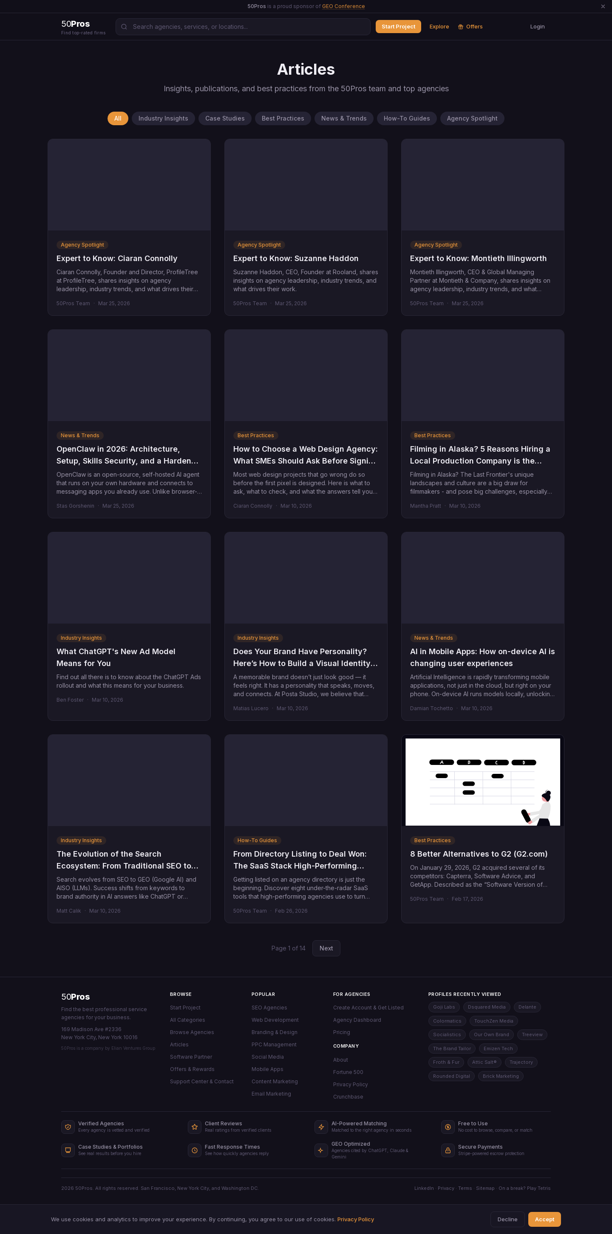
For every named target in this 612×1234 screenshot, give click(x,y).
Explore (439, 26)
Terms (465, 1188)
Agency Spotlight (472, 118)
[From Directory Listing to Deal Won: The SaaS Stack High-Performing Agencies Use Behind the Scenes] (306, 780)
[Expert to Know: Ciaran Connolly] (129, 184)
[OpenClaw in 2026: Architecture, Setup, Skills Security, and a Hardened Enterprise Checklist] (129, 375)
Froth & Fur (446, 1062)
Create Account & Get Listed (368, 1007)
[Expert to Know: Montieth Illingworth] (483, 184)
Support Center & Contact (202, 1081)
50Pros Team (73, 303)
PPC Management (274, 1044)
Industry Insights (163, 118)
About (340, 1060)
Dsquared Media (487, 1007)
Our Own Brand (491, 1034)
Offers (470, 26)
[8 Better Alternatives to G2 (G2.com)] (483, 780)
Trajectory (521, 1062)
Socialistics (447, 1034)
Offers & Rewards (192, 1069)
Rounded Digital (451, 1076)
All (118, 118)
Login (537, 26)
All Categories (187, 1020)
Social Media (268, 1057)
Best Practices (283, 118)
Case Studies (225, 118)
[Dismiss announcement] (603, 6)
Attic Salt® (484, 1062)
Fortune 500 (348, 1072)
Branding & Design (275, 1032)
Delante (527, 1007)
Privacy (446, 1188)
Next (326, 948)
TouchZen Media (493, 1021)
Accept (544, 1219)
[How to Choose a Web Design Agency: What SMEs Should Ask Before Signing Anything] (306, 375)
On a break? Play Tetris (525, 1188)
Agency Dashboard (357, 1020)
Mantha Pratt (425, 506)
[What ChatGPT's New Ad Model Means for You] (129, 578)
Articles (179, 1044)
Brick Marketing (501, 1076)
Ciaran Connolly (252, 506)
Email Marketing (271, 1094)
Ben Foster (70, 700)
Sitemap (485, 1188)
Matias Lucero (251, 708)
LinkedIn (424, 1188)
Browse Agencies (192, 1032)
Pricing (341, 1032)
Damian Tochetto (431, 708)
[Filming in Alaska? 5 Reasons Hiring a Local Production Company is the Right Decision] (483, 375)
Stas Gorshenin (75, 506)
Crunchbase (348, 1096)
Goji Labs (444, 1007)
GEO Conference (343, 6)
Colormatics (447, 1021)
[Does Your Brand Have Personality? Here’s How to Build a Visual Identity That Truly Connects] (306, 578)
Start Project (398, 26)
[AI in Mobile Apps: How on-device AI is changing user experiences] (483, 578)
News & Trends (344, 118)
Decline (508, 1219)
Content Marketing (275, 1081)
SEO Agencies (269, 1007)
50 (75, 997)
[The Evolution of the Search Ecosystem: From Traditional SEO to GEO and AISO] (129, 780)
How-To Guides (407, 118)
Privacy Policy (350, 1084)
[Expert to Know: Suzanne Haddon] (306, 184)
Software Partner (191, 1057)
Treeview (532, 1034)
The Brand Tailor (452, 1048)
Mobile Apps (267, 1069)
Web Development (275, 1020)
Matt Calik (69, 911)
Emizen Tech (498, 1048)
